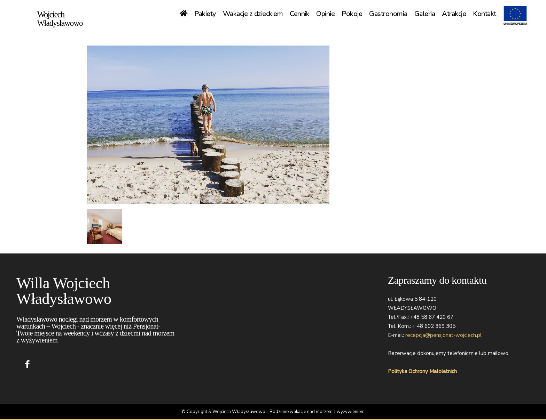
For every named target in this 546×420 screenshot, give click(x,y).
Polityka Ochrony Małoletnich (422, 371)
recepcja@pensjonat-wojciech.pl (443, 335)
